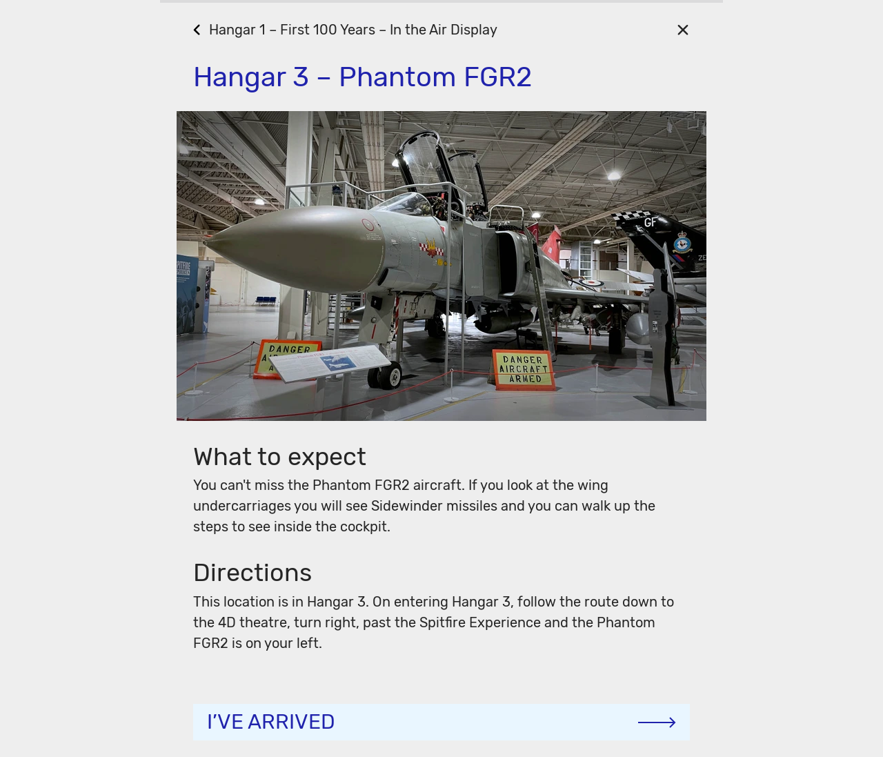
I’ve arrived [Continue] (271, 721)
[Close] (682, 29)
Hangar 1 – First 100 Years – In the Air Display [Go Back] (353, 29)
